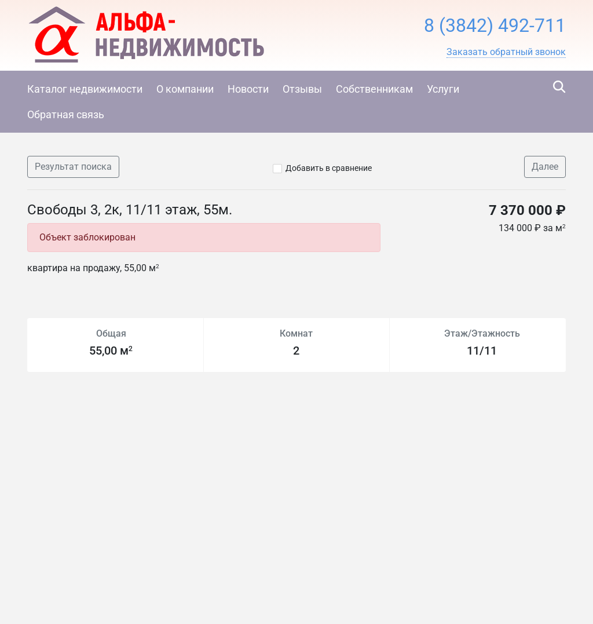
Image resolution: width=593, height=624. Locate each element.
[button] (506, 52)
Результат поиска (73, 166)
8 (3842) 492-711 (495, 25)
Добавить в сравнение (328, 168)
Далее (545, 166)
